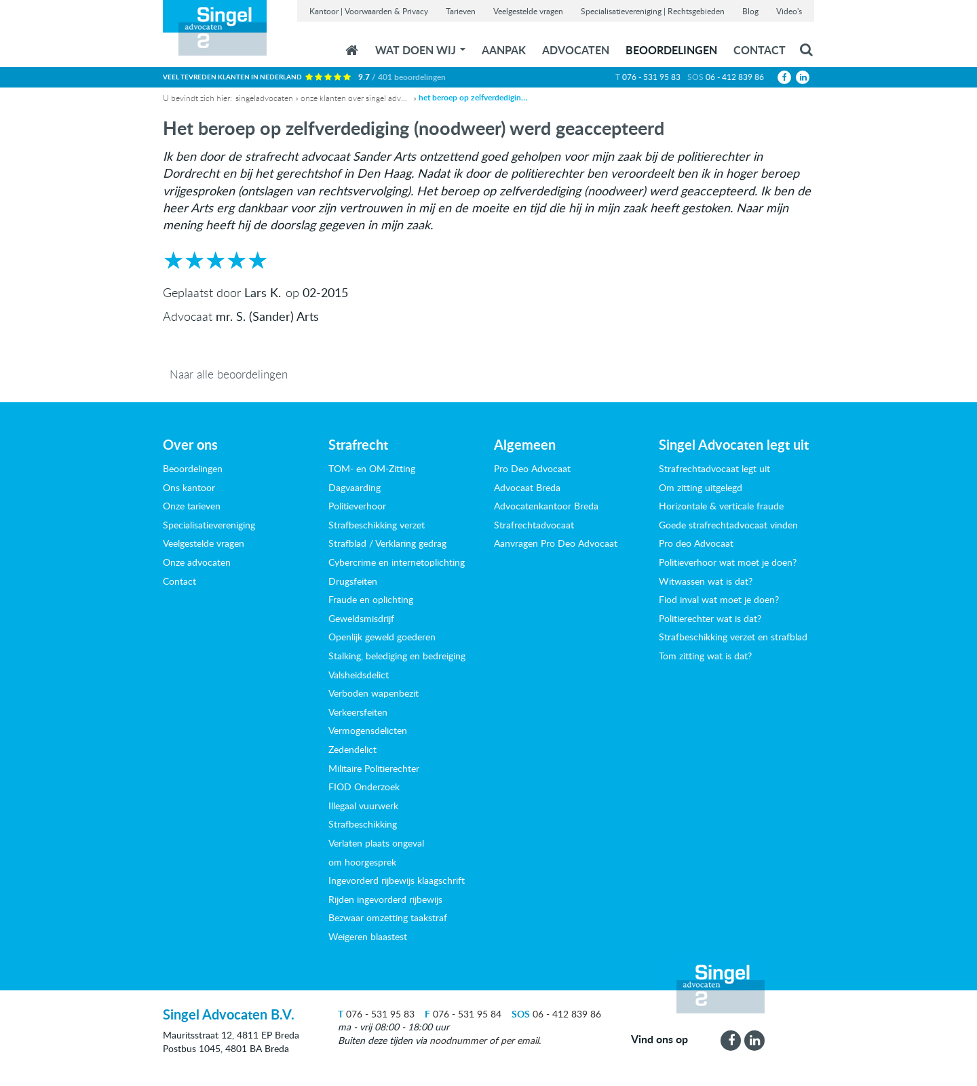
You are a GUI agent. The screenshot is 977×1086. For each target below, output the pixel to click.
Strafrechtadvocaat (534, 524)
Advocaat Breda (527, 487)
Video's (789, 10)
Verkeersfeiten (357, 711)
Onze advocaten (197, 562)
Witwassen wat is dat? (705, 581)
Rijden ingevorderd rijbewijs (385, 899)
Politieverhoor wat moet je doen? (728, 562)
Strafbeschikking (362, 823)
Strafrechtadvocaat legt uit (714, 468)
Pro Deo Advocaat (532, 468)
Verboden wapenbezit (373, 692)
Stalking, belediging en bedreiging (396, 655)
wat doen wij (420, 50)
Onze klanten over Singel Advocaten (355, 97)
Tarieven (461, 10)
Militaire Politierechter (373, 768)
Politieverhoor (357, 505)
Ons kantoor (189, 487)
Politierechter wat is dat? (710, 618)
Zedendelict (352, 749)
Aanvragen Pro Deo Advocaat (555, 543)
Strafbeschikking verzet (376, 524)
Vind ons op (659, 1039)
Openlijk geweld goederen (382, 636)
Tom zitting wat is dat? (705, 655)
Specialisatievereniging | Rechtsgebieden (653, 10)
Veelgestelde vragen (528, 10)
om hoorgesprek (362, 861)
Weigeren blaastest (367, 936)
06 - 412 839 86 (735, 76)
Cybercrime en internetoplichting (396, 562)
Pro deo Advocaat (696, 543)
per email (520, 1040)
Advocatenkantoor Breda (546, 505)
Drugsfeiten (352, 581)
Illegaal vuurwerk (363, 805)
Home (352, 50)
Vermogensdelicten (367, 730)
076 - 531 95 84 (463, 1013)
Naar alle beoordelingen (229, 374)
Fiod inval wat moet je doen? (719, 599)
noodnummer (457, 1040)
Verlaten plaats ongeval (376, 842)
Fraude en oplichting (370, 599)
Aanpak (504, 50)
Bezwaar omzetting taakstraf (387, 917)
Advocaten (575, 50)
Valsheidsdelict (358, 674)
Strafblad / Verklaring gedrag (387, 543)
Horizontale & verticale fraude (721, 505)
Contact (759, 50)
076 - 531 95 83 (651, 76)
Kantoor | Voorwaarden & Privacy (368, 10)
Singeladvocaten (264, 97)
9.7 (402, 77)
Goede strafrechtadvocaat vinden (728, 524)
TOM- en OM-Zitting (371, 468)
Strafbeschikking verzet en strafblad (733, 636)
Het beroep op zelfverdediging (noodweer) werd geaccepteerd (473, 97)
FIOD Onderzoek (364, 786)
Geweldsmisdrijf (361, 618)
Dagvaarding (354, 487)
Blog (750, 10)
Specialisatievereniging (209, 524)
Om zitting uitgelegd (700, 487)
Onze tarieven (192, 505)
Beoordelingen (671, 50)
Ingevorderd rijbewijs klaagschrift (396, 880)
